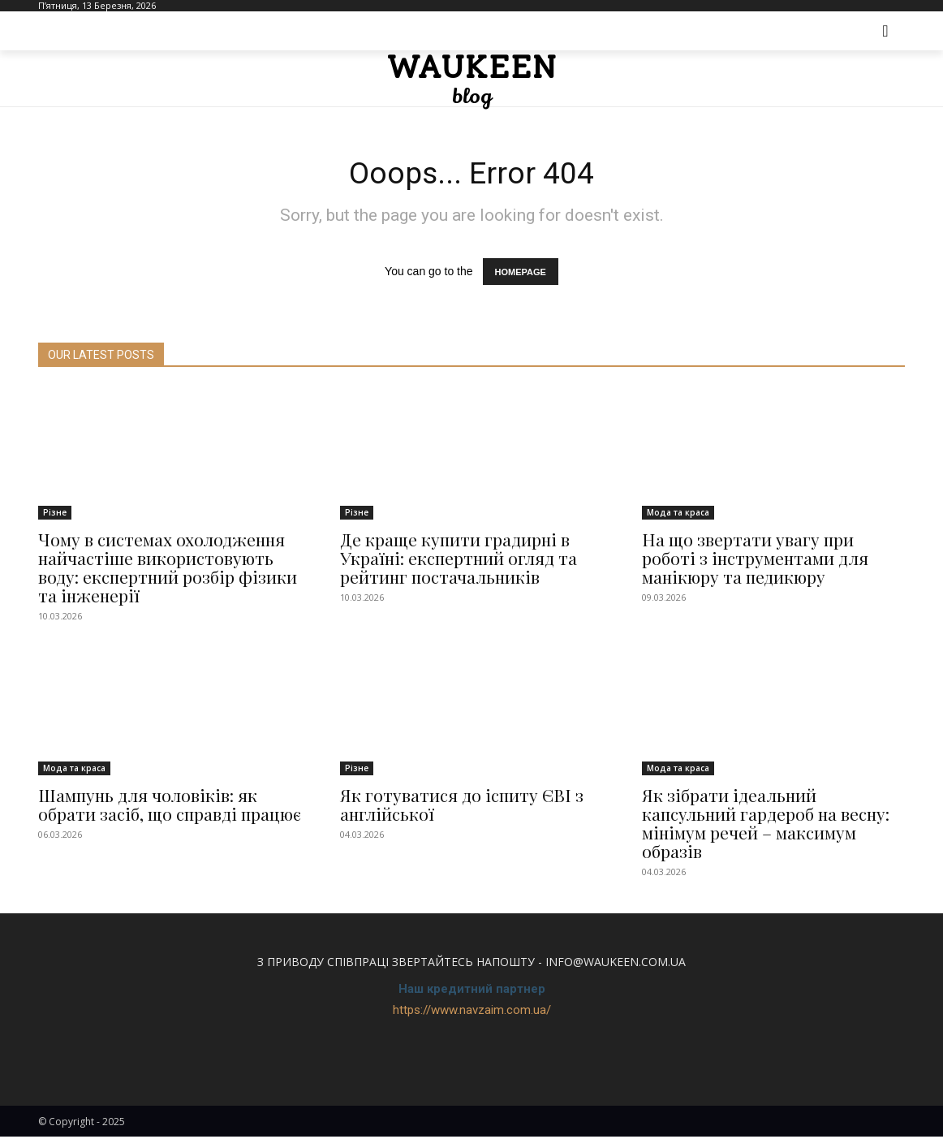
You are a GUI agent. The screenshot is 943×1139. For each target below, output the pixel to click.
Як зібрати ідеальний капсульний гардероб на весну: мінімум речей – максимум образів (765, 826)
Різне (55, 514)
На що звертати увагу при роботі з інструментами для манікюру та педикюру (755, 560)
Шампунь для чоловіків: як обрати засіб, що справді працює (169, 807)
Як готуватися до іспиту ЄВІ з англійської (461, 807)
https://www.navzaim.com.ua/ (472, 1013)
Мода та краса (678, 514)
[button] (885, 30)
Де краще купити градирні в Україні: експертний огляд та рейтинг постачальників (458, 560)
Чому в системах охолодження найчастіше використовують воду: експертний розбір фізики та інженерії (167, 569)
